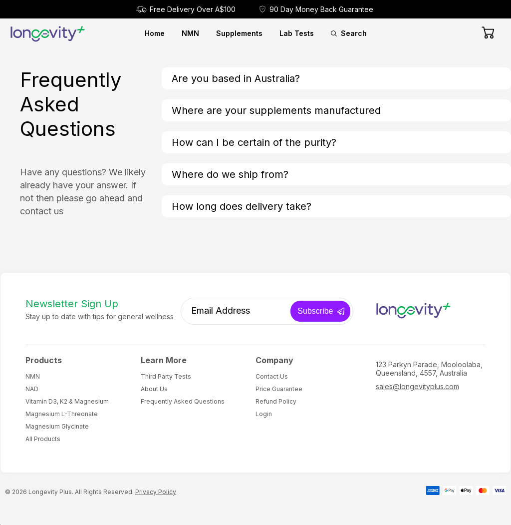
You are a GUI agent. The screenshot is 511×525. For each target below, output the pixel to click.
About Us (154, 389)
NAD (31, 389)
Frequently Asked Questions (183, 401)
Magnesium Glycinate (57, 426)
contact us (41, 211)
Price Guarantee (279, 389)
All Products (42, 439)
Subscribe (315, 311)
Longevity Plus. (50, 492)
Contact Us (272, 376)
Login (264, 414)
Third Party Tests (166, 376)
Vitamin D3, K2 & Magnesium (67, 401)
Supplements (239, 33)
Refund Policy (276, 401)
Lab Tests (296, 33)
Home (155, 33)
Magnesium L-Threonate (61, 414)
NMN (190, 33)
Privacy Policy (155, 492)
